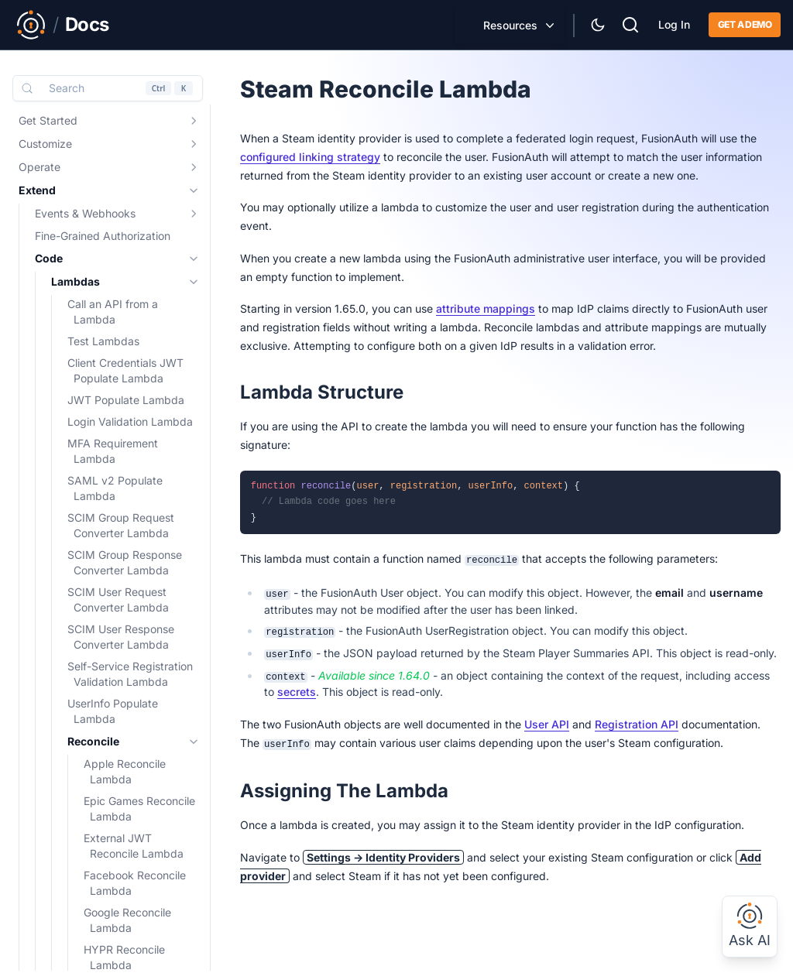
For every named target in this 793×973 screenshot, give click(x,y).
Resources (510, 25)
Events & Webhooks (85, 213)
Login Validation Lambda (130, 421)
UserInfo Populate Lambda (112, 711)
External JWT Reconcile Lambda (134, 845)
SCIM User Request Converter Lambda (118, 599)
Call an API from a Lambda (112, 311)
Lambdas (75, 281)
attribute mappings (485, 308)
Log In (674, 24)
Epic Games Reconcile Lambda (139, 808)
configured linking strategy (310, 156)
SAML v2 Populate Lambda (115, 488)
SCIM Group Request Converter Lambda (120, 525)
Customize (45, 143)
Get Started (48, 120)
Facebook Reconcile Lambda (135, 883)
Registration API (636, 724)
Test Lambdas (103, 341)
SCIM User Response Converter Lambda (120, 636)
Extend (37, 190)
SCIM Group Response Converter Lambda (124, 562)
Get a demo (744, 24)
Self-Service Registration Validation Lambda (130, 674)
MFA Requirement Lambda (112, 451)
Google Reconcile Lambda (127, 920)
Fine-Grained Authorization (102, 235)
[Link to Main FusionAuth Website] (31, 24)
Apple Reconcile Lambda (125, 771)
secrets (296, 691)
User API (546, 724)
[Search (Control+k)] (107, 88)
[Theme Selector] (598, 25)
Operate (39, 166)
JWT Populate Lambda (125, 399)
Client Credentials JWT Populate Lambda (125, 370)
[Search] (630, 23)
